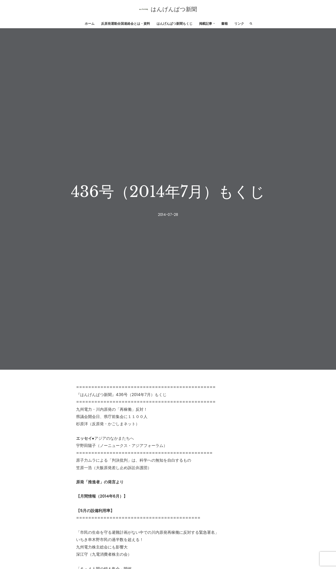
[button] (214, 23)
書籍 (224, 23)
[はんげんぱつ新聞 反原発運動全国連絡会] (168, 9)
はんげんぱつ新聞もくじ (174, 23)
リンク (239, 23)
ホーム (89, 23)
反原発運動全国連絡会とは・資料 (125, 23)
